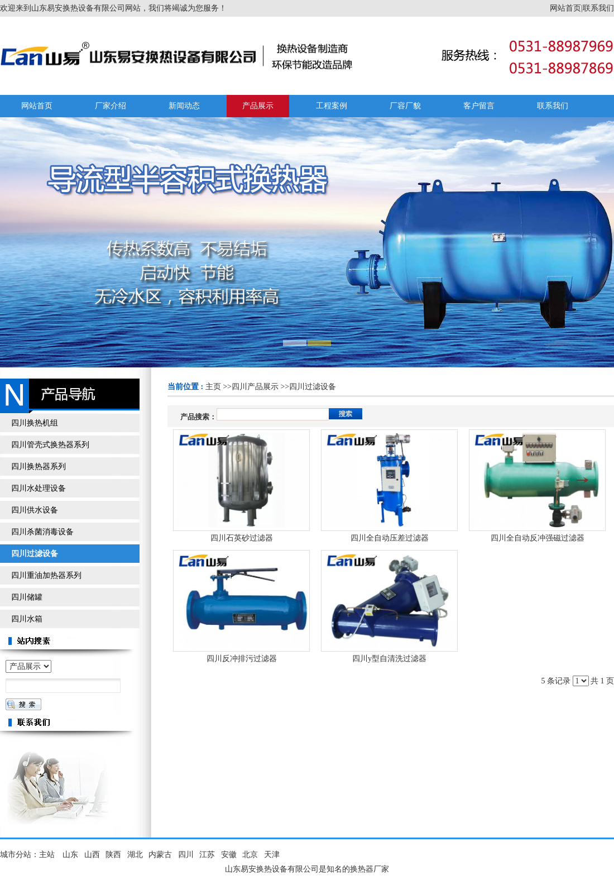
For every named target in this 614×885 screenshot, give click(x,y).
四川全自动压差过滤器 (390, 538)
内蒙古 (160, 854)
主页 (213, 386)
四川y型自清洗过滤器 (389, 658)
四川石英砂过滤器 (241, 538)
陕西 (113, 854)
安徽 (229, 854)
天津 (272, 854)
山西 (92, 854)
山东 (70, 854)
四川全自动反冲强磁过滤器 (537, 538)
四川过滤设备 (312, 386)
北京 (250, 854)
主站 (47, 854)
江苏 (207, 854)
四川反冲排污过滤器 (242, 658)
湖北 (135, 854)
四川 (186, 854)
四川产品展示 (255, 386)
